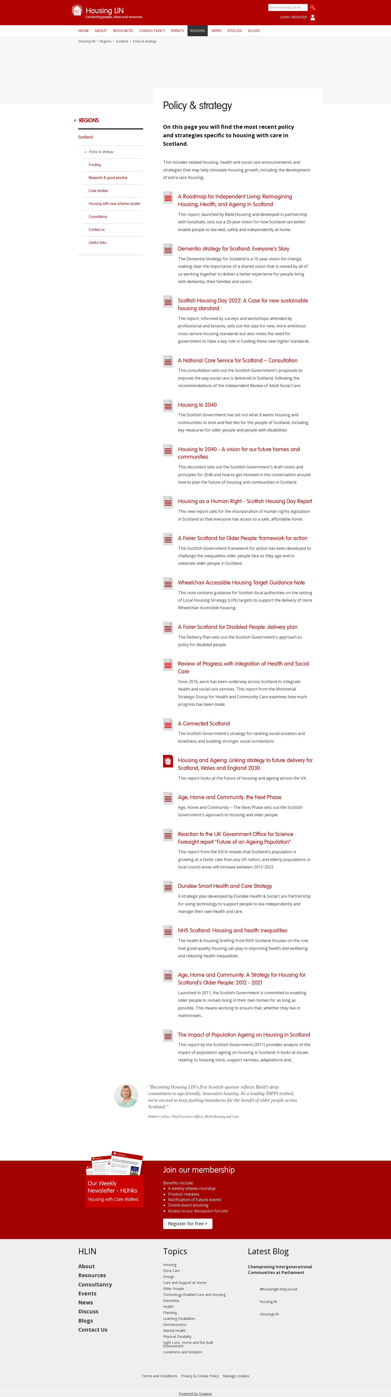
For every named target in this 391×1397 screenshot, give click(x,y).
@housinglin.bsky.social (272, 1289)
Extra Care (171, 1270)
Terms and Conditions (159, 1376)
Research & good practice (108, 178)
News (216, 30)
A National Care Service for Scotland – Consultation (237, 361)
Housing (169, 1264)
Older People (173, 1288)
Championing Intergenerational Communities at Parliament (280, 1269)
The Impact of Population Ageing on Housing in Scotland (244, 1035)
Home (83, 30)
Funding (95, 165)
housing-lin (262, 1302)
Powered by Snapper (195, 1393)
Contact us (96, 230)
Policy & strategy (101, 152)
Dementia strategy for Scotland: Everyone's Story (233, 249)
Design (168, 1276)
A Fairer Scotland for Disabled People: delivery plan (237, 627)
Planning (170, 1312)
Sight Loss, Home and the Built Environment (188, 1344)
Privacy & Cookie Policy (200, 1376)
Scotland (122, 41)
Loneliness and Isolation (182, 1352)
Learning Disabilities (179, 1318)
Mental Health (174, 1330)
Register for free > (187, 1224)
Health (168, 1306)
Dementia (171, 1300)
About (101, 30)
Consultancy (152, 30)
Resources (123, 30)
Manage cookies (236, 1376)
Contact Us (92, 1329)
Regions (197, 30)
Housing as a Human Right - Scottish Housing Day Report (245, 501)
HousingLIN (263, 1314)
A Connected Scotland (204, 724)
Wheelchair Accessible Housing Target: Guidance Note (241, 583)
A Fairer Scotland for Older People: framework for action (242, 538)
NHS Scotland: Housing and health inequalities (233, 931)
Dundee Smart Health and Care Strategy (225, 886)
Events (177, 30)
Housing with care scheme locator (114, 204)
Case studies (98, 191)
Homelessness (175, 1324)
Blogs (254, 30)
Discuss (234, 30)
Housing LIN (86, 41)
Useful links (97, 243)
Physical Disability (177, 1336)
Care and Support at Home (184, 1282)
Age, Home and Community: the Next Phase (230, 797)
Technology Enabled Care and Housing (194, 1294)
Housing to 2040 (197, 405)
